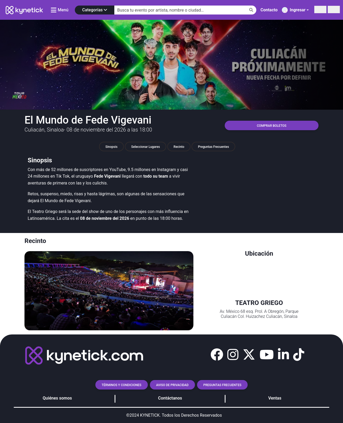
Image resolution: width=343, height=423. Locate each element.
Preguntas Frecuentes (213, 147)
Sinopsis (111, 147)
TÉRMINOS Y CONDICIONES (121, 385)
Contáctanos (170, 398)
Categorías (94, 9)
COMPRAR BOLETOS (271, 126)
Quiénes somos (57, 398)
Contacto (269, 9)
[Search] (185, 10)
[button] (216, 354)
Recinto (179, 147)
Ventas (274, 398)
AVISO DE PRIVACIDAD (172, 385)
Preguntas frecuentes (222, 385)
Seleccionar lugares (145, 147)
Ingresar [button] (294, 10)
